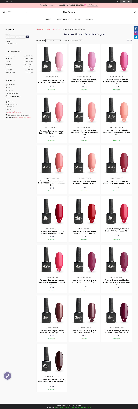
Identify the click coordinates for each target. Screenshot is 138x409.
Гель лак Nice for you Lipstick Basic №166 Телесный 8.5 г (84, 183)
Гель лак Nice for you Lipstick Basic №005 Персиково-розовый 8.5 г (84, 132)
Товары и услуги (62, 19)
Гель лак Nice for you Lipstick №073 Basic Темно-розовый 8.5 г (116, 183)
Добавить (93, 5)
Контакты (89, 19)
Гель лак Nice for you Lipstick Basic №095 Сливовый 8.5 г (84, 332)
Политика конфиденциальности (81, 407)
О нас (77, 19)
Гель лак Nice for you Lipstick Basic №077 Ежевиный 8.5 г (117, 332)
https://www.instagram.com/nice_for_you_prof (23, 117)
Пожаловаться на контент (62, 407)
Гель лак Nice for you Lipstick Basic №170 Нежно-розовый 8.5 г (51, 81)
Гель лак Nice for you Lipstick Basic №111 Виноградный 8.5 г (52, 332)
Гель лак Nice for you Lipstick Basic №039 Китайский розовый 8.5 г (116, 82)
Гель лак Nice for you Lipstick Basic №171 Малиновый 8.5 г (117, 230)
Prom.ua (78, 405)
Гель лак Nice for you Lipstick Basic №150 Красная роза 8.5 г (51, 233)
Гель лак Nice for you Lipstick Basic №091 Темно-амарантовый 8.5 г (116, 282)
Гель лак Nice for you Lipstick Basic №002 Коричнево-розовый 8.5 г (51, 183)
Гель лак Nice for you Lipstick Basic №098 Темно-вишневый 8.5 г (51, 381)
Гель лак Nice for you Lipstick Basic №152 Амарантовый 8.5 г (84, 282)
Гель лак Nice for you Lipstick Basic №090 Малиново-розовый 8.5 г (52, 282)
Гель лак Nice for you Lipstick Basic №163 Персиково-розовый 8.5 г (116, 132)
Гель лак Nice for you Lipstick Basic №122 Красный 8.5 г (84, 233)
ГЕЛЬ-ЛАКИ (56, 29)
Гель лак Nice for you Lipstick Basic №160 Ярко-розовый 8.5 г (52, 132)
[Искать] (4, 12)
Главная (48, 19)
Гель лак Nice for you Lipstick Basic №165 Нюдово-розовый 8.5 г (84, 82)
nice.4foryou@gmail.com (14, 112)
